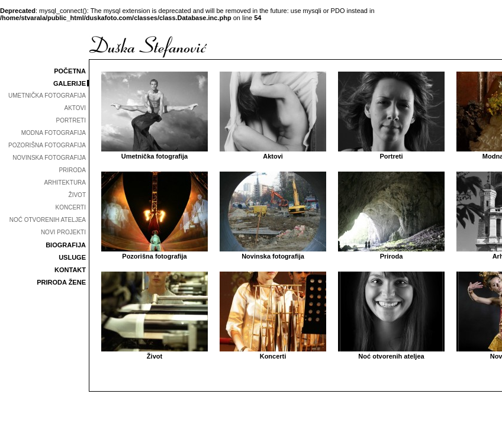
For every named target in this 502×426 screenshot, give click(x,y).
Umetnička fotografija (154, 153)
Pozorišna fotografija (154, 253)
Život (154, 353)
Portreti (391, 153)
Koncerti (273, 353)
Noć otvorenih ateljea (391, 353)
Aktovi (273, 153)
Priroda (391, 253)
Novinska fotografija (273, 253)
